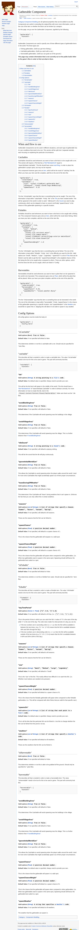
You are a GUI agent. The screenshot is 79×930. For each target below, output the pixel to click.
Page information (8, 40)
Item (44, 170)
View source (41, 6)
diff (20, 18)
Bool (29, 567)
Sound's (57, 445)
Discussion (25, 6)
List (29, 506)
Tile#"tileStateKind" (50, 163)
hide (34, 66)
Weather (70, 304)
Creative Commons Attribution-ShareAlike (41, 923)
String (30, 377)
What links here (7, 30)
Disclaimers (35, 926)
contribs (50, 15)
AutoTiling (57, 165)
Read (35, 6)
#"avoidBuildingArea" (34, 435)
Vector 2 (31, 609)
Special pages (7, 34)
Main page (5, 19)
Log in (76, 1)
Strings (35, 506)
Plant (56, 276)
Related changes (7, 32)
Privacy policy (21, 926)
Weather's (72, 732)
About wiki (28, 926)
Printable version (7, 36)
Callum (42, 15)
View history (49, 6)
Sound (61, 201)
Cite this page (7, 42)
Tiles (68, 255)
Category (22, 914)
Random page (6, 23)
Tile (56, 198)
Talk (46, 15)
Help (3, 25)
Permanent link (7, 38)
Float (29, 527)
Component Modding (32, 914)
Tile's (56, 378)
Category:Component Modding (28, 22)
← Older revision (26, 18)
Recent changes (6, 21)
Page (18, 6)
